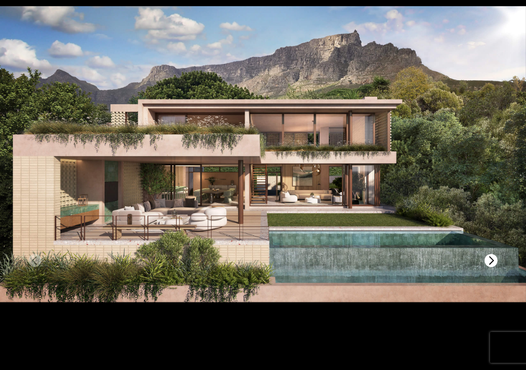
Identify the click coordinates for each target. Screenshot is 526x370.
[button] (491, 260)
